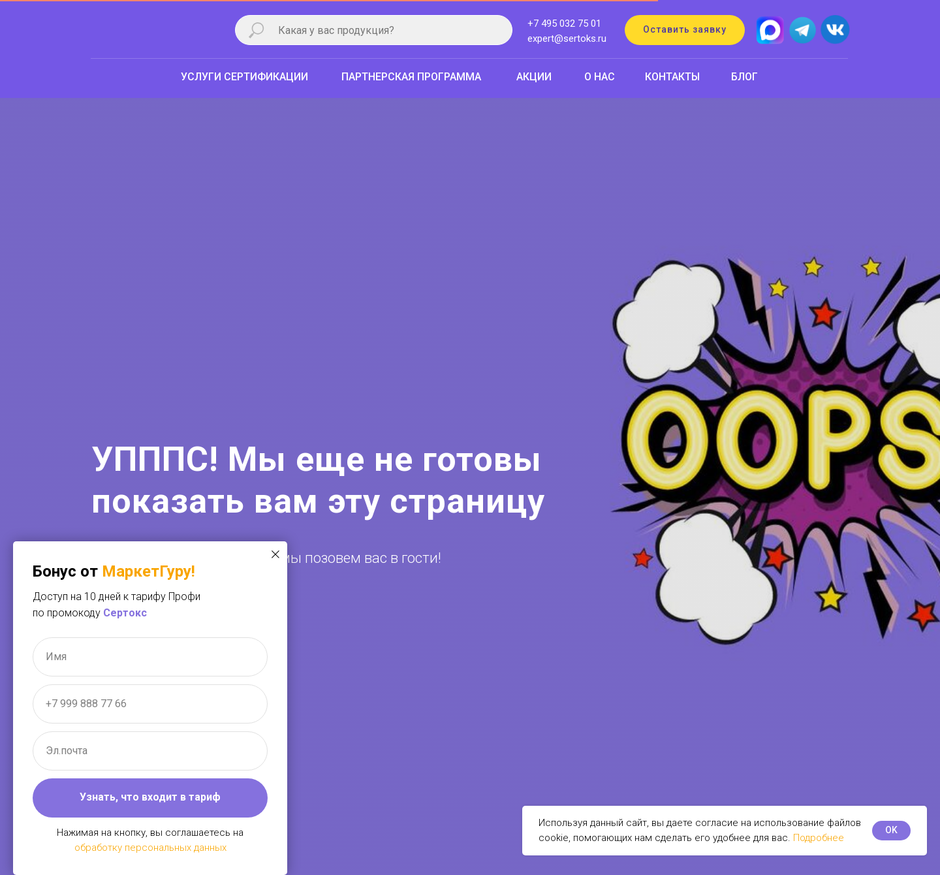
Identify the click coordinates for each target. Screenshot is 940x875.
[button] (685, 30)
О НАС (599, 77)
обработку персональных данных (150, 847)
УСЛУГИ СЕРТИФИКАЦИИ (244, 77)
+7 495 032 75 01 (564, 23)
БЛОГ (744, 77)
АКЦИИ (534, 77)
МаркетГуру (146, 571)
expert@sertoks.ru (566, 38)
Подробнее (818, 838)
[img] (834, 28)
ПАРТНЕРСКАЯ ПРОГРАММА (411, 77)
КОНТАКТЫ (672, 77)
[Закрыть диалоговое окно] (275, 554)
